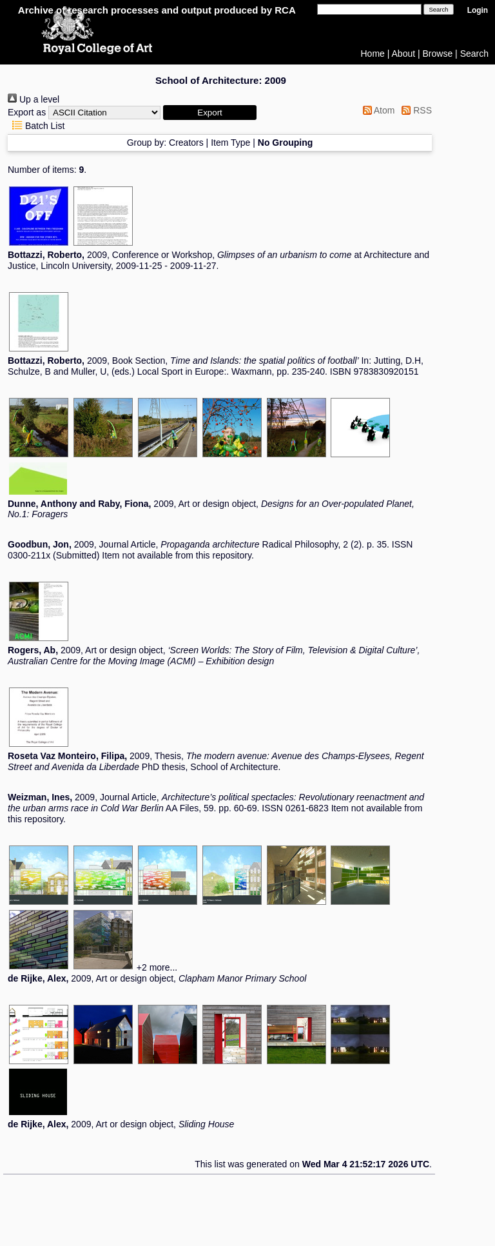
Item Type (230, 142)
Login (477, 10)
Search (474, 53)
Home (373, 53)
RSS (414, 110)
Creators (186, 142)
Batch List (36, 126)
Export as (27, 112)
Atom (376, 110)
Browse (438, 53)
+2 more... (157, 967)
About (404, 53)
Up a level (33, 99)
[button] (210, 112)
